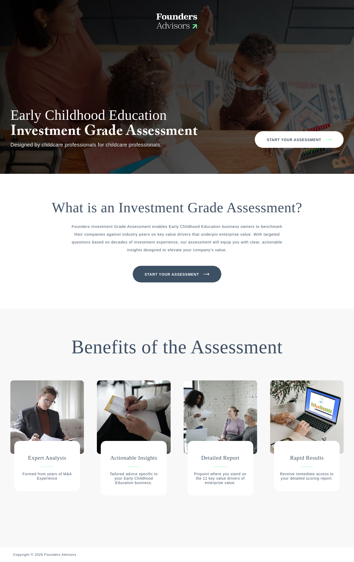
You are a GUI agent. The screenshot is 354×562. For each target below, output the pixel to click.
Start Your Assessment (294, 140)
